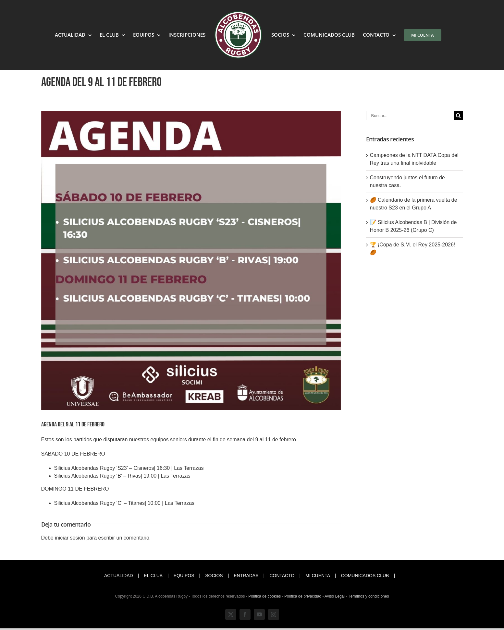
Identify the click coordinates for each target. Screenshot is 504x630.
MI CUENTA (317, 575)
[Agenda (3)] (191, 260)
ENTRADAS (246, 575)
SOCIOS (214, 575)
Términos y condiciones (368, 596)
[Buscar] (458, 115)
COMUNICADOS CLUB (365, 575)
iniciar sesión (70, 538)
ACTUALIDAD (118, 575)
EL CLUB (153, 575)
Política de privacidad (302, 596)
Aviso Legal (335, 596)
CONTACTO (281, 575)
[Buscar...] (410, 115)
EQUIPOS (184, 575)
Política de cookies (264, 596)
